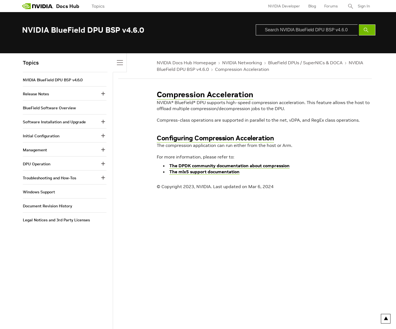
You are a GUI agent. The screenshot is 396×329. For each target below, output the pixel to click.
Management (35, 149)
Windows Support (39, 191)
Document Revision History (47, 205)
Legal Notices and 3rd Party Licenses (56, 220)
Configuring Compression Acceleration (215, 138)
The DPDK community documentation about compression (229, 165)
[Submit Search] (367, 29)
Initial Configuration (41, 135)
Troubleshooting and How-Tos (49, 177)
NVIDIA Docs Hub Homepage (186, 62)
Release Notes (36, 93)
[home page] (37, 6)
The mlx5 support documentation (204, 171)
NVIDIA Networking (242, 62)
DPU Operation (36, 163)
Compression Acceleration (242, 69)
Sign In (364, 6)
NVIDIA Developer (284, 6)
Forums (331, 6)
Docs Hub (67, 6)
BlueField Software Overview (49, 107)
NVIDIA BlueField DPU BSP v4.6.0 (52, 79)
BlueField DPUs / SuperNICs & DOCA (305, 62)
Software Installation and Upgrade (54, 121)
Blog (312, 6)
